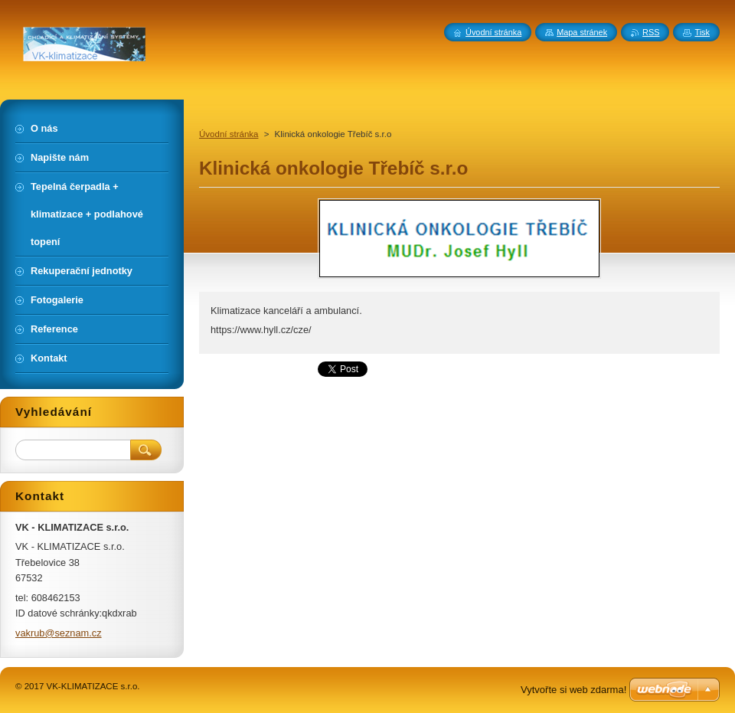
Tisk (702, 32)
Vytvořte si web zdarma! (573, 689)
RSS (650, 32)
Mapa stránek (582, 32)
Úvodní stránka (228, 134)
